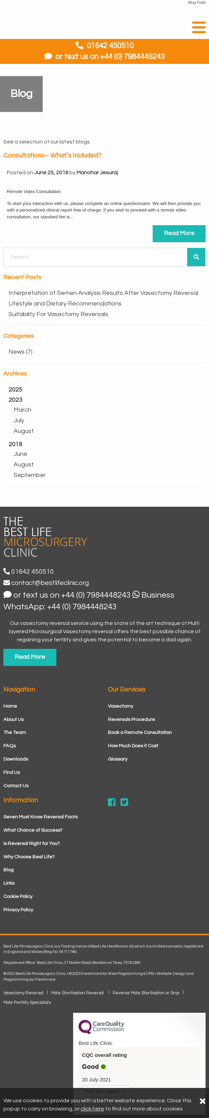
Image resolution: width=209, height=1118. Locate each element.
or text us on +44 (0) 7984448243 (104, 57)
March (22, 410)
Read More (179, 233)
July (19, 420)
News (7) (20, 352)
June (20, 454)
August (24, 431)
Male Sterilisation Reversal (78, 993)
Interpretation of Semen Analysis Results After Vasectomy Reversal (103, 293)
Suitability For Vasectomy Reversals (58, 314)
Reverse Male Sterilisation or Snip (146, 993)
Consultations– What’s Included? (52, 155)
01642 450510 (110, 46)
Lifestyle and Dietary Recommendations (65, 303)
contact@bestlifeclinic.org (46, 583)
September (30, 475)
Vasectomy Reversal (23, 993)
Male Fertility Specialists (27, 1002)
